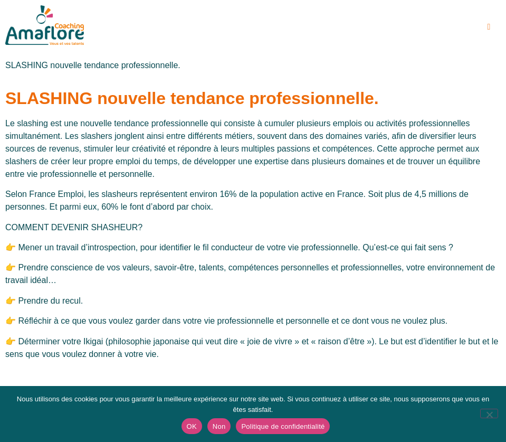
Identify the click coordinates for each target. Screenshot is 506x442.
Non (219, 426)
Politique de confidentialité (282, 426)
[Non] (489, 413)
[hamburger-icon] (489, 26)
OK (192, 426)
